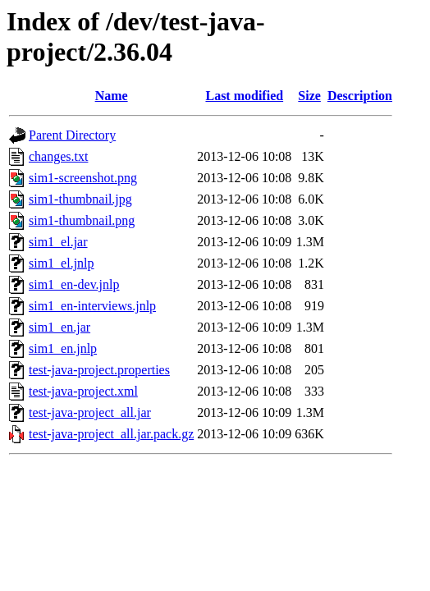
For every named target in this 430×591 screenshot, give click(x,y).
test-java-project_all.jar (90, 412)
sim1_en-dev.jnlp (74, 284)
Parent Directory (72, 135)
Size (309, 96)
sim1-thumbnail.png (82, 220)
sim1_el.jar (58, 242)
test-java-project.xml (83, 391)
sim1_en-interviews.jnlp (92, 306)
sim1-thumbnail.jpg (80, 199)
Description (359, 96)
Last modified (244, 96)
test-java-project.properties (99, 370)
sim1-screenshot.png (83, 178)
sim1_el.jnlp (61, 263)
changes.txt (58, 156)
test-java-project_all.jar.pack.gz (111, 434)
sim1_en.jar (59, 327)
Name (111, 96)
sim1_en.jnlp (63, 348)
